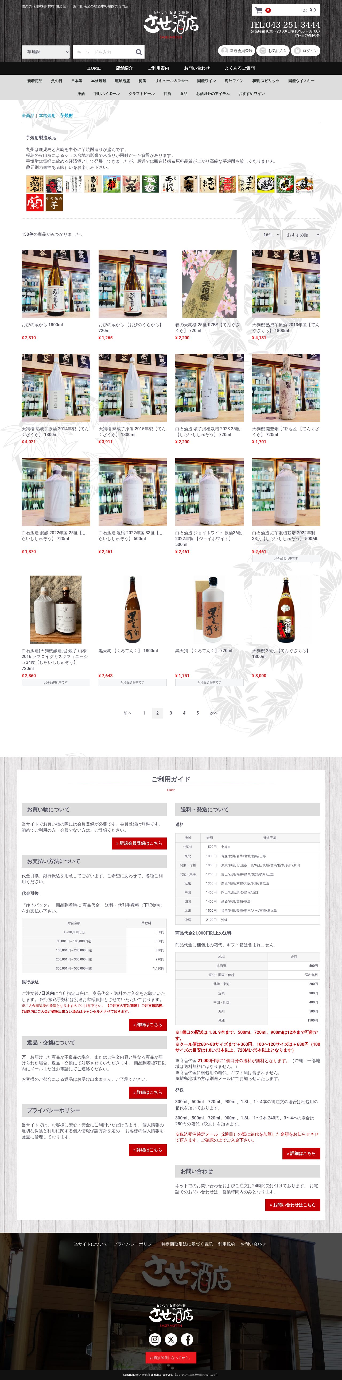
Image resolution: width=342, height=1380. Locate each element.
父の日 (56, 81)
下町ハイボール (107, 94)
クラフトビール (142, 94)
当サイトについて (91, 1244)
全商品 (28, 115)
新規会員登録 (236, 51)
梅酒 (142, 81)
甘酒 (167, 94)
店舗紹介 (124, 68)
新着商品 (34, 81)
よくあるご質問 (240, 68)
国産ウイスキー (301, 81)
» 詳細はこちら (147, 1024)
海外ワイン (234, 81)
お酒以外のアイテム (213, 94)
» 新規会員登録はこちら (139, 843)
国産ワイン (206, 81)
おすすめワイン (252, 94)
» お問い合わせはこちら (293, 1204)
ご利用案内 (158, 68)
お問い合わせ (197, 68)
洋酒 (81, 94)
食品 (183, 94)
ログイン (305, 51)
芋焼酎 (66, 115)
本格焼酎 (98, 81)
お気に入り (273, 51)
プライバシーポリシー (134, 1244)
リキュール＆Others (171, 81)
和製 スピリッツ (265, 81)
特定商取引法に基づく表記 (187, 1244)
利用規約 (226, 1244)
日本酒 (76, 81)
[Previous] (127, 713)
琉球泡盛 (122, 81)
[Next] (214, 713)
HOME (94, 68)
